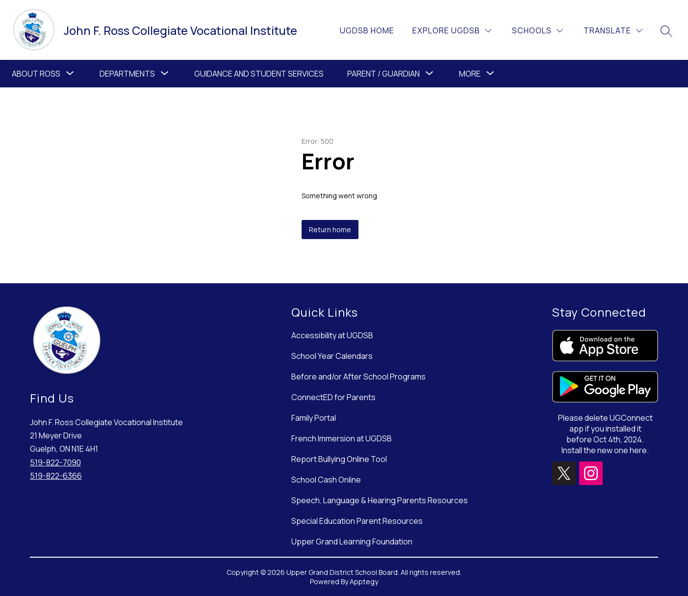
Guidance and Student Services (259, 73)
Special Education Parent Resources (357, 520)
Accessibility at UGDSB (332, 335)
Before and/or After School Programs (358, 376)
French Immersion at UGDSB (341, 438)
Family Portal (313, 417)
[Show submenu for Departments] (127, 74)
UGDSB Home (367, 30)
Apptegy (364, 581)
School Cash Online (326, 479)
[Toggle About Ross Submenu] (70, 74)
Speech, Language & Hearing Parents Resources (379, 500)
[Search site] (666, 31)
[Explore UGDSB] (452, 31)
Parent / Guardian (383, 73)
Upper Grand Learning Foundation (351, 541)
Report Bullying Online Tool (339, 459)
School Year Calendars (332, 356)
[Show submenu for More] (470, 74)
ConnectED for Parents (333, 397)
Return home (330, 229)
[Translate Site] (613, 31)
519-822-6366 (56, 475)
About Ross (36, 73)
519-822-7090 (55, 462)
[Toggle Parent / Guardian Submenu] (429, 74)
